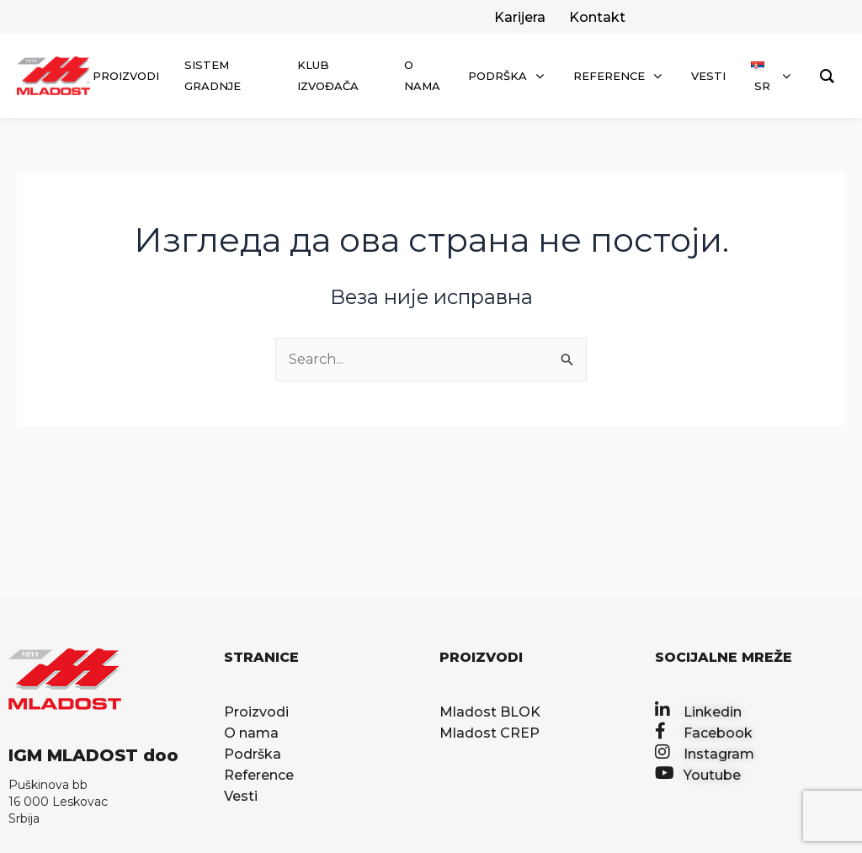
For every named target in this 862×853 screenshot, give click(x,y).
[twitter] (518, 17)
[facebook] (595, 17)
